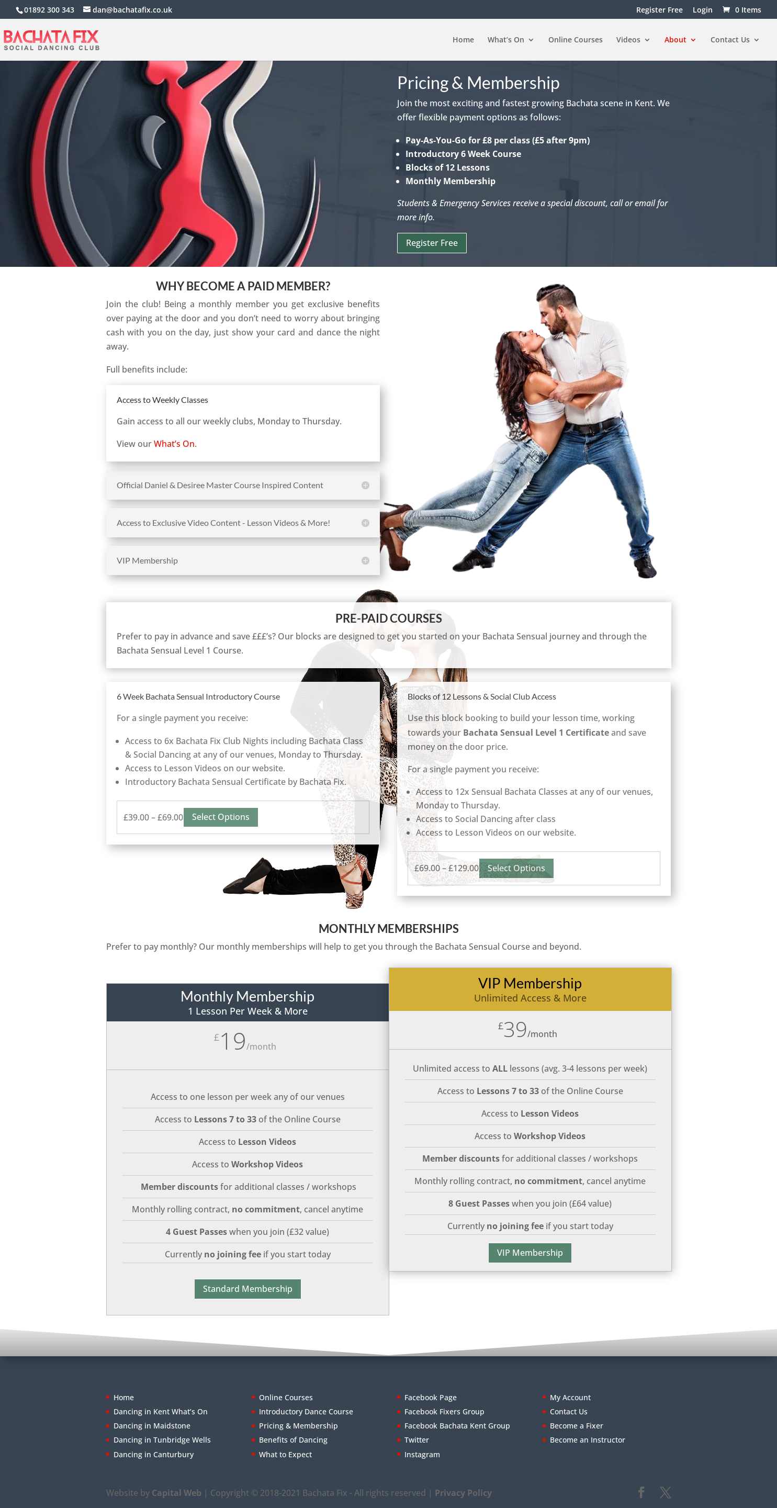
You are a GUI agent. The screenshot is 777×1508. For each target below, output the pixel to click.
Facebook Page (430, 1397)
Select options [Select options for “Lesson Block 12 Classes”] (516, 868)
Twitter (416, 1440)
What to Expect (285, 1454)
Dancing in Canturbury (154, 1454)
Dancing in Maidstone (152, 1426)
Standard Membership (247, 1289)
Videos (628, 40)
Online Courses (575, 40)
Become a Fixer (576, 1426)
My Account (570, 1397)
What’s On (506, 40)
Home (463, 40)
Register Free (659, 10)
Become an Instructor (587, 1440)
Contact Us (730, 40)
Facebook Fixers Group (444, 1411)
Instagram (422, 1454)
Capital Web (176, 1493)
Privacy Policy (463, 1493)
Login (703, 10)
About (675, 40)
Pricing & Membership (298, 1426)
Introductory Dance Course (306, 1411)
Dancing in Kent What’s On (161, 1411)
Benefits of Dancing (293, 1440)
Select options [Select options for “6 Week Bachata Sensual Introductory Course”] (221, 817)
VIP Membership (530, 1252)
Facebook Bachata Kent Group (457, 1426)
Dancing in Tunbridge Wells (162, 1440)
